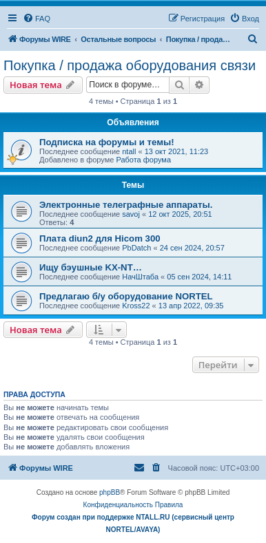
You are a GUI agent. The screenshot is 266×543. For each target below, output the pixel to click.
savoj (131, 214)
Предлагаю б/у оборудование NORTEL (126, 296)
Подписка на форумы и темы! (106, 142)
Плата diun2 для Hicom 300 (100, 238)
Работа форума (143, 160)
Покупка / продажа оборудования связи (129, 65)
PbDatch (136, 248)
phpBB (109, 492)
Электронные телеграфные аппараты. (125, 205)
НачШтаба (140, 277)
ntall (129, 151)
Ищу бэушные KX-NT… (90, 267)
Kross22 (136, 305)
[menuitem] (36, 18)
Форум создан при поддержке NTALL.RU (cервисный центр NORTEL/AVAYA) (133, 523)
